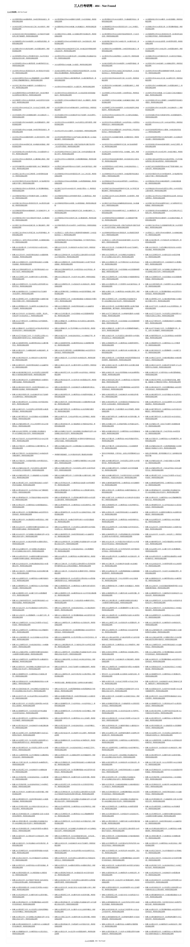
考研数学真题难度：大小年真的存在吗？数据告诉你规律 (74, 454)
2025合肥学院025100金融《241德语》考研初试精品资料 (73, 64)
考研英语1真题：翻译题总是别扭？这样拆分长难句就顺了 (74, 682)
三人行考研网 (89, 941)
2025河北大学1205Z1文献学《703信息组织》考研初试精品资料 (75, 131)
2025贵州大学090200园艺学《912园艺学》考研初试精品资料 (75, 87)
